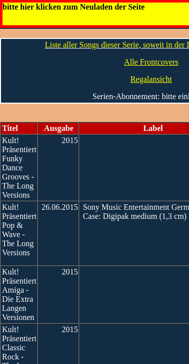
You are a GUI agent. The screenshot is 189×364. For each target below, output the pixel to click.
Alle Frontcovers (151, 62)
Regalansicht (151, 79)
